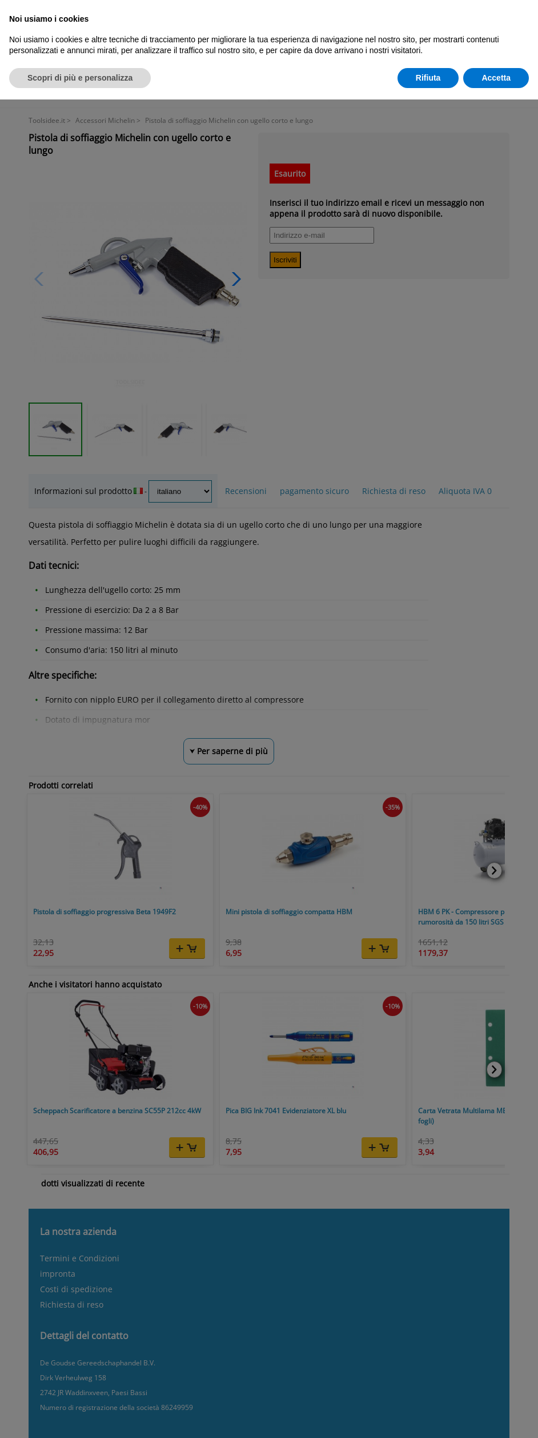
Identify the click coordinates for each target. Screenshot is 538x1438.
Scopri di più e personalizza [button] (80, 77)
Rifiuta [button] (428, 77)
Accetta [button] (496, 77)
